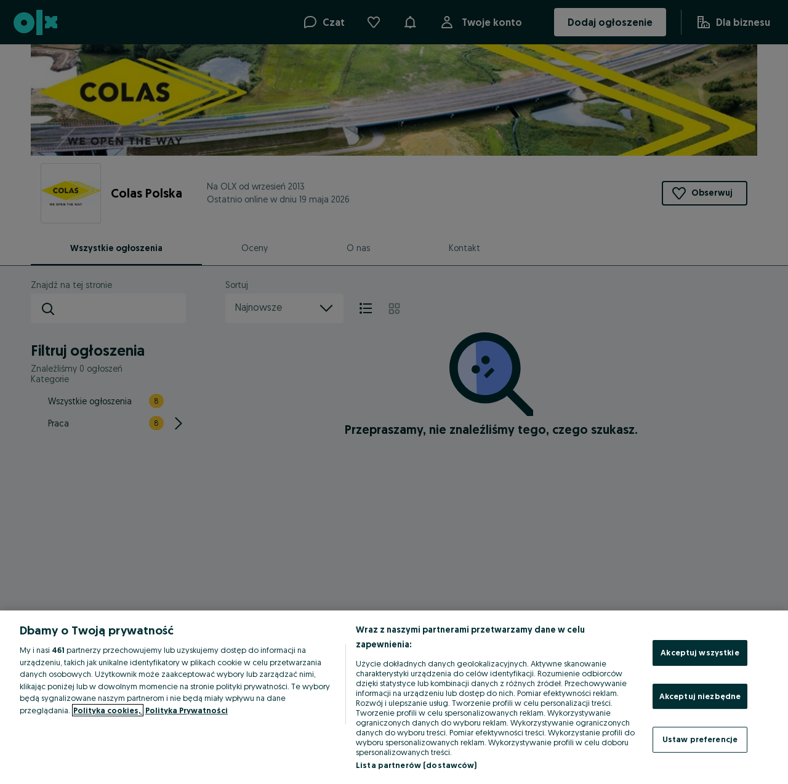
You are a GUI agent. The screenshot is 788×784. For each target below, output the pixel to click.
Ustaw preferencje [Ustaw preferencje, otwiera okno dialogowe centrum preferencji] (700, 739)
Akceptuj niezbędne (700, 696)
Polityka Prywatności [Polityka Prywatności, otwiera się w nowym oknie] (186, 710)
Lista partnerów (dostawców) (416, 765)
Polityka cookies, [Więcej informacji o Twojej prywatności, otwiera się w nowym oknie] (107, 710)
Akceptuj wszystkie (700, 652)
